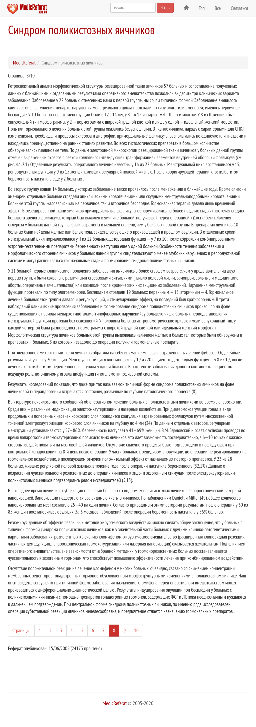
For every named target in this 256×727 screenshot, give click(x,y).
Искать (165, 7)
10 (136, 630)
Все (218, 8)
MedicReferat (24, 63)
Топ (202, 8)
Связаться (239, 8)
